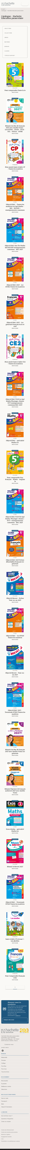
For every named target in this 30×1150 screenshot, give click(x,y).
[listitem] (2, 1050)
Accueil (3, 9)
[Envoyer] (25, 1020)
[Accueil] (8, 4)
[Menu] (25, 4)
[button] (9, 28)
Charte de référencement (7, 1130)
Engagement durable (6, 1136)
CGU (2, 1139)
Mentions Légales (5, 1134)
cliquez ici (17, 1015)
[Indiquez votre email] (13, 1020)
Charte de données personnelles (9, 1132)
